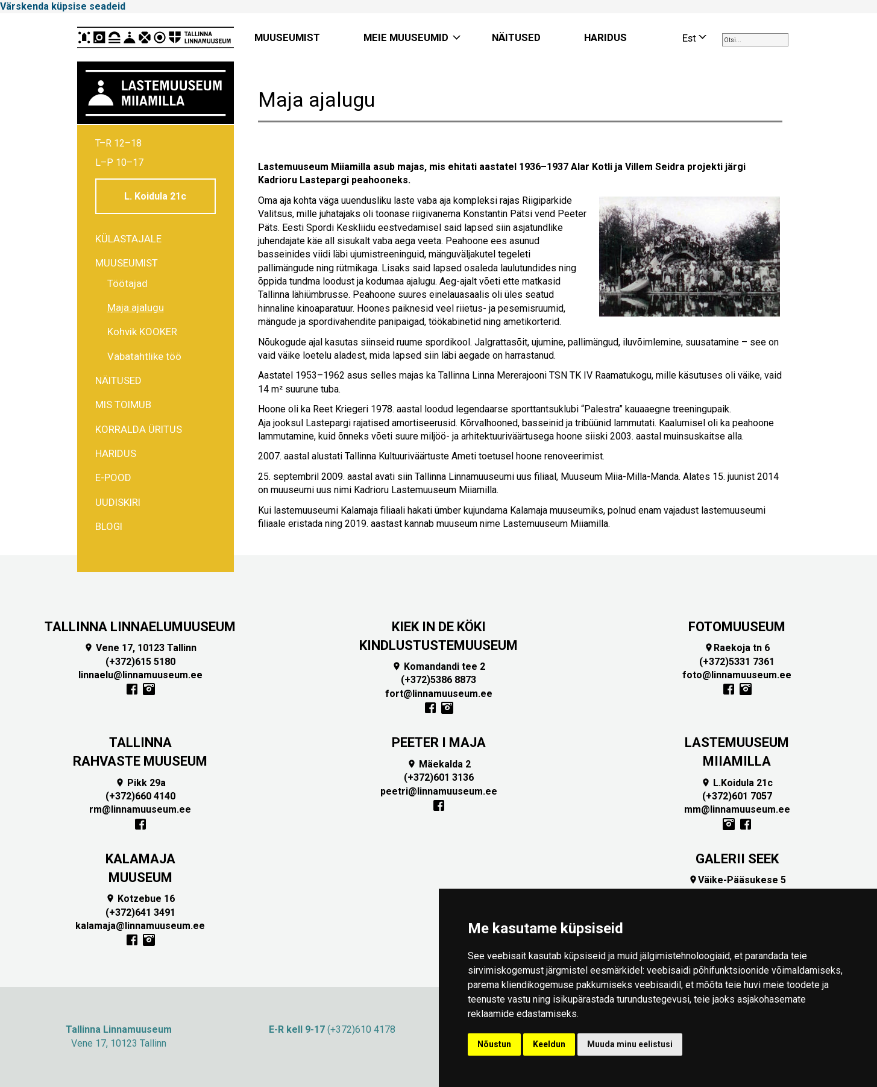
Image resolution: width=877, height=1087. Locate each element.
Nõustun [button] (494, 1044)
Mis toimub (123, 405)
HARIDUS (605, 37)
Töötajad (127, 283)
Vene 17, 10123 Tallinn (140, 648)
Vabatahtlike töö (144, 356)
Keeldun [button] (549, 1044)
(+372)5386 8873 (438, 679)
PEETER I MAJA (439, 742)
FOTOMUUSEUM (736, 626)
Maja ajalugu (135, 307)
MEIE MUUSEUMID (405, 37)
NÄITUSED (516, 37)
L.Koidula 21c (737, 783)
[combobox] (755, 39)
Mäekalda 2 (439, 764)
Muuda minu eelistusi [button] (630, 1044)
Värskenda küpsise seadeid (62, 6)
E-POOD (113, 477)
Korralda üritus (138, 429)
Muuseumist (126, 263)
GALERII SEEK (737, 858)
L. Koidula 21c (155, 196)
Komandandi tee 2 (438, 666)
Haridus (115, 453)
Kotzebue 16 (140, 898)
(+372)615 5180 (140, 661)
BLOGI (108, 526)
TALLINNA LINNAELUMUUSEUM (140, 626)
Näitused (118, 380)
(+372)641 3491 (140, 912)
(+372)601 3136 (439, 777)
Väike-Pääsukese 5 (737, 880)
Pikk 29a (140, 783)
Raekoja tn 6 (737, 648)
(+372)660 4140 (140, 796)
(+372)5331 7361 (737, 661)
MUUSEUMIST (287, 37)
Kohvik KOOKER (142, 332)
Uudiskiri (117, 502)
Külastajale (128, 239)
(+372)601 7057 (737, 796)
